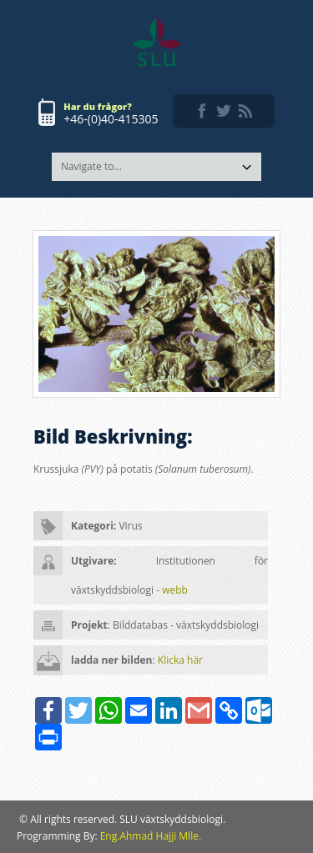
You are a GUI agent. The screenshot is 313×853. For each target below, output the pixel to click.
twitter (223, 110)
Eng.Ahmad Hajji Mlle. (150, 836)
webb (175, 590)
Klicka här (180, 660)
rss (245, 110)
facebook (202, 110)
